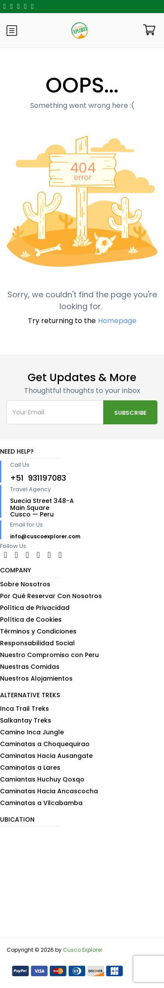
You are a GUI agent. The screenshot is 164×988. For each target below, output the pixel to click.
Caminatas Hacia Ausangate (46, 755)
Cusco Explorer (82, 950)
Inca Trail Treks (24, 708)
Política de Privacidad (35, 607)
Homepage (117, 321)
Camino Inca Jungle (32, 732)
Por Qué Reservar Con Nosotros (51, 596)
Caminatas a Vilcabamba (41, 803)
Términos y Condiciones (38, 631)
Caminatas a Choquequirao (45, 744)
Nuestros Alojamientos (36, 678)
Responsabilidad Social (37, 643)
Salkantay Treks (25, 720)
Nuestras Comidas (29, 666)
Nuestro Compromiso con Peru (49, 655)
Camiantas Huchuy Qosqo (42, 779)
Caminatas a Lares (30, 767)
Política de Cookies (31, 619)
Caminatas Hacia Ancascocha (49, 791)
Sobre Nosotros (25, 584)
